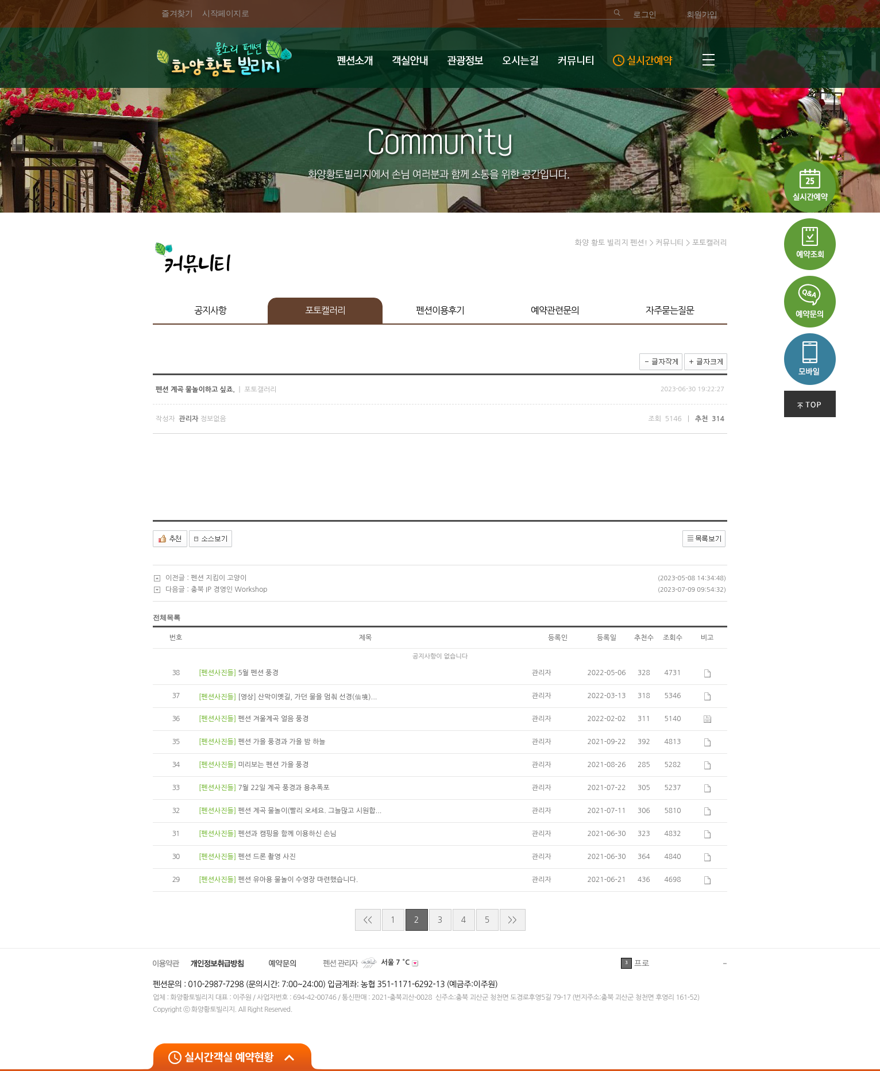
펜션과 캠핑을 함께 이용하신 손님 (287, 833)
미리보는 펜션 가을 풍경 (273, 764)
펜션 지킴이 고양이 (218, 578)
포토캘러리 (325, 310)
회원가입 (701, 14)
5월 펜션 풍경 (258, 672)
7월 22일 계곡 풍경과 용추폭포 (283, 787)
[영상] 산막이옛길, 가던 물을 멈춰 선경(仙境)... (307, 697)
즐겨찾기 (176, 13)
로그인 (645, 14)
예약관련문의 (555, 310)
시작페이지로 (225, 13)
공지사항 (210, 310)
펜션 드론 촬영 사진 (266, 856)
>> (512, 920)
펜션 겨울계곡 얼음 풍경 (273, 718)
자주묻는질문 (670, 310)
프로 (641, 964)
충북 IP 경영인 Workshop (229, 589)
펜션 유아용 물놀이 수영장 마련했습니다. (298, 879)
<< (367, 920)
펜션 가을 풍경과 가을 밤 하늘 (281, 741)
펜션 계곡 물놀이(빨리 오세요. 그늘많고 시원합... (309, 810)
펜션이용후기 (440, 310)
